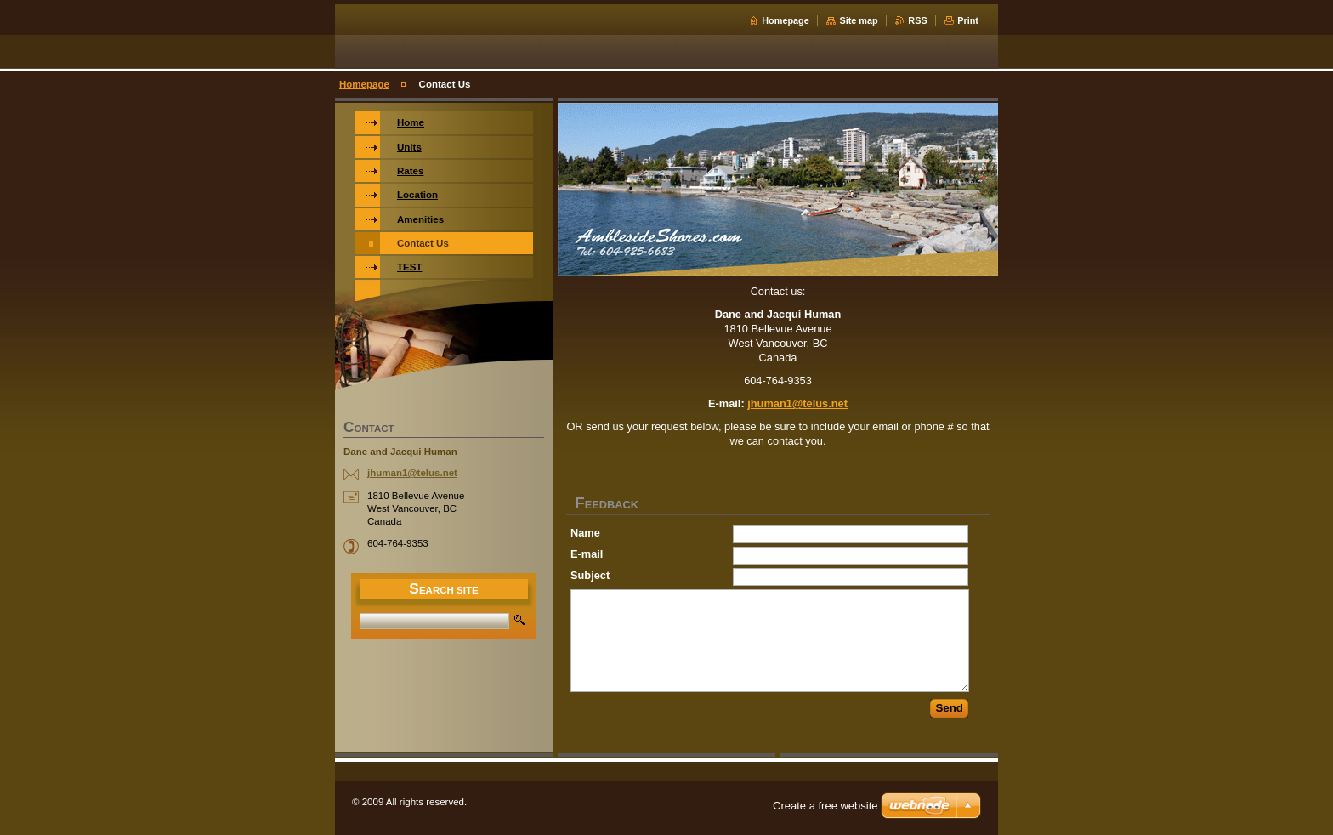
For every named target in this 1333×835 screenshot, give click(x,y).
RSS (917, 20)
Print (967, 20)
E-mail (586, 554)
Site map (858, 20)
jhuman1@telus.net (797, 403)
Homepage (785, 20)
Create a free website (825, 805)
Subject (590, 575)
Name (585, 532)
